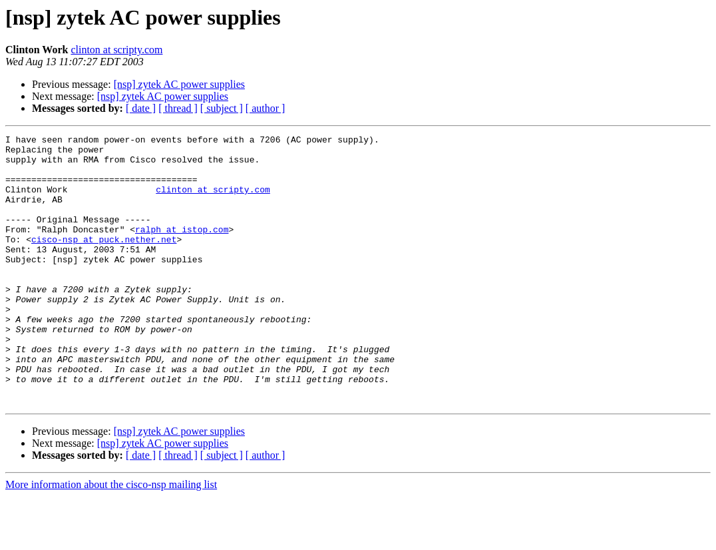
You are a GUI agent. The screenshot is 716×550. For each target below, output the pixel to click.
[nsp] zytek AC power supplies (179, 84)
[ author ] (265, 108)
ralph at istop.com (181, 249)
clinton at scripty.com (116, 49)
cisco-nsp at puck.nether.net (103, 261)
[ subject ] (221, 108)
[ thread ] (178, 108)
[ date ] (141, 108)
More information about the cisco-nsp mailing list (111, 538)
